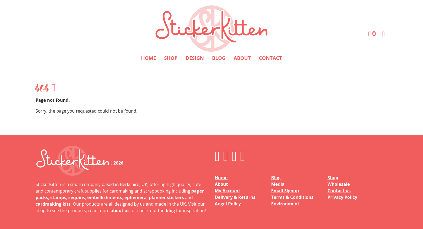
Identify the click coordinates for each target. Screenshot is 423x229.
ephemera (135, 197)
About (242, 58)
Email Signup (285, 191)
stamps (58, 197)
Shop (171, 58)
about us (120, 210)
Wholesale (338, 184)
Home (148, 58)
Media (278, 184)
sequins (76, 197)
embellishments (104, 197)
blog (170, 210)
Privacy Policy (342, 197)
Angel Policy (228, 204)
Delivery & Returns (235, 197)
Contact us (339, 191)
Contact (270, 58)
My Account (227, 191)
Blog (219, 58)
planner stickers (166, 197)
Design (195, 58)
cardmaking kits (53, 204)
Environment (285, 204)
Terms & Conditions (292, 197)
